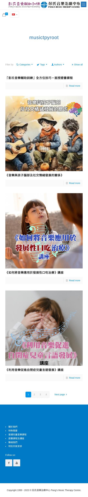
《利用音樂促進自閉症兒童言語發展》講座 (34, 370)
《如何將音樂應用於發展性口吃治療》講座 (34, 272)
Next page (61, 394)
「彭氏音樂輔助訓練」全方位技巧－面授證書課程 (39, 78)
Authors (58, 64)
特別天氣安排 (15, 446)
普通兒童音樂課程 (17, 434)
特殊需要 (12, 430)
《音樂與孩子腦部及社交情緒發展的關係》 (34, 175)
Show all (77, 64)
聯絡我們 (12, 442)
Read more (74, 86)
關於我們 (12, 426)
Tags (42, 64)
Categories (25, 64)
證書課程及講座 (16, 438)
